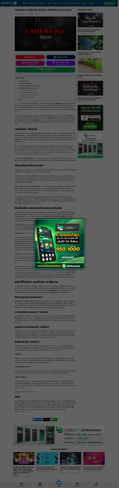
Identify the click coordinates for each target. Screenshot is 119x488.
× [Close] (84, 219)
